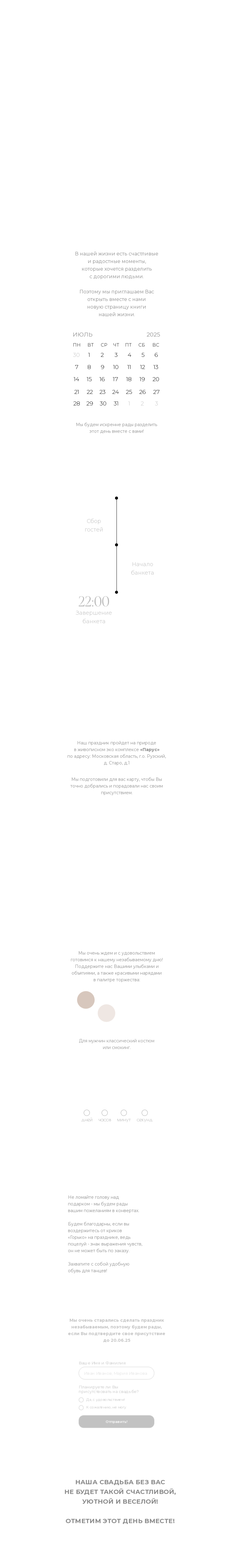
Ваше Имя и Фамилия (103, 1364)
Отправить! (116, 1420)
